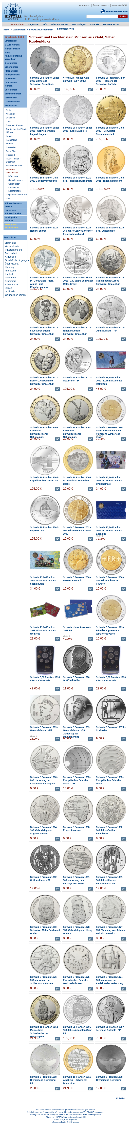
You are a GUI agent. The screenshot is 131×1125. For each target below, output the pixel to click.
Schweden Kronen (14, 166)
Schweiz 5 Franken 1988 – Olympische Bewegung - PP (44, 1080)
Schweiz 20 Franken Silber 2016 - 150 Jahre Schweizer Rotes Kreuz (78, 280)
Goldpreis (10, 291)
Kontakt (9, 274)
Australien (10, 114)
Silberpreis (10, 281)
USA (8, 198)
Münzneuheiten (12, 49)
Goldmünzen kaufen (15, 295)
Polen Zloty (11, 151)
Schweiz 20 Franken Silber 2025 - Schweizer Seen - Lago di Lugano (44, 130)
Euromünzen (11, 90)
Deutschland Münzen (11, 84)
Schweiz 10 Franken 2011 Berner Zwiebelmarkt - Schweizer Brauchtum (44, 380)
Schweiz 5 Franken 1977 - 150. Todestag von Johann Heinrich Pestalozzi (110, 930)
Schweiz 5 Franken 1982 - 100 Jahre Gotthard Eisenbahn (110, 830)
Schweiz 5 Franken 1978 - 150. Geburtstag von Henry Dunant (78, 930)
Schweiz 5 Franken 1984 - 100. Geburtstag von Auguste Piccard (44, 830)
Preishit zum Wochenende (11, 226)
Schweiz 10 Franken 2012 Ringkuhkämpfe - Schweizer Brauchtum (77, 330)
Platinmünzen (11, 71)
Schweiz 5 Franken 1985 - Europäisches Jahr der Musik (110, 780)
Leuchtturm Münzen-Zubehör (13, 212)
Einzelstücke (11, 41)
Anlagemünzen (12, 75)
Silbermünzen (12, 67)
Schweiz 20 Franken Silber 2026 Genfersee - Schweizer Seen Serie (44, 81)
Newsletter (10, 277)
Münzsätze (13, 176)
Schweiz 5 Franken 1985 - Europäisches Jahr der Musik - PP (77, 780)
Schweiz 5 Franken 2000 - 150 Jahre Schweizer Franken (110, 580)
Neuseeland (11, 147)
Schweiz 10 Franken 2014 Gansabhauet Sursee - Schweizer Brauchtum (110, 280)
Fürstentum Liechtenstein (14, 189)
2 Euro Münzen (12, 45)
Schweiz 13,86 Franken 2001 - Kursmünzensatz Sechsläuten (43, 580)
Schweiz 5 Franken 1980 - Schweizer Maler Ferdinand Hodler (45, 930)
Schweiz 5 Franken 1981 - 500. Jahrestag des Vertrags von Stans (77, 880)
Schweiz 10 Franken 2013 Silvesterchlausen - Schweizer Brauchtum (44, 330)
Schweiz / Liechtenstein (12, 171)
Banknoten (10, 79)
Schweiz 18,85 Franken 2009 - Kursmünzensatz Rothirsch (109, 380)
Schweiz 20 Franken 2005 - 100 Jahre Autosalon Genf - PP (78, 1030)
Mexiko (9, 143)
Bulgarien (10, 118)
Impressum (10, 270)
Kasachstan (11, 140)
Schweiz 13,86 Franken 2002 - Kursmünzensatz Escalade (109, 530)
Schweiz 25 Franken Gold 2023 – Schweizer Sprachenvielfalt (110, 130)
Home (6, 29)
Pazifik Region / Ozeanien (13, 160)
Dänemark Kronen (14, 125)
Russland (10, 155)
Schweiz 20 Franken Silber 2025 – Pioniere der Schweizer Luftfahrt (110, 81)
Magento (76, 1122)
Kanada (9, 136)
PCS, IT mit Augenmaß (68, 1120)
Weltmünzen (19, 29)
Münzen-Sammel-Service (13, 205)
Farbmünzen (11, 98)
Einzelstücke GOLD (14, 37)
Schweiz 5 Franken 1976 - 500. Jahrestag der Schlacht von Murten (44, 980)
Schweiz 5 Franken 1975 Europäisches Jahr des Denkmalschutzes (76, 980)
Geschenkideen (12, 102)
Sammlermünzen (13, 94)
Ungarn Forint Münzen (16, 195)
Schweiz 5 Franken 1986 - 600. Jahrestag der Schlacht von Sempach (44, 780)
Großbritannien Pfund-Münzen (16, 130)
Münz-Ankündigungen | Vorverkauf (13, 56)
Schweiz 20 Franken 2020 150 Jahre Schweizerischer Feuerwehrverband (78, 230)
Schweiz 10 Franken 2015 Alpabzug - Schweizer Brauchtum (77, 1080)
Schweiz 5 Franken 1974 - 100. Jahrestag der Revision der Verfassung (110, 980)
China (8, 121)
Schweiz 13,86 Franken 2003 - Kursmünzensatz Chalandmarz (109, 480)
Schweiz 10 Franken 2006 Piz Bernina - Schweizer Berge (77, 480)
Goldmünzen (11, 63)
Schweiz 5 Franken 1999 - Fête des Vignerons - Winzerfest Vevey (110, 630)
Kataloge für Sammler (11, 219)
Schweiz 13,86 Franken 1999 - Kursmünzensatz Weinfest (43, 630)
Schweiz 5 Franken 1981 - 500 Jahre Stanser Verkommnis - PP (110, 880)
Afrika (8, 110)
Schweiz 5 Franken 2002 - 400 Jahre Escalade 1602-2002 (77, 530)
